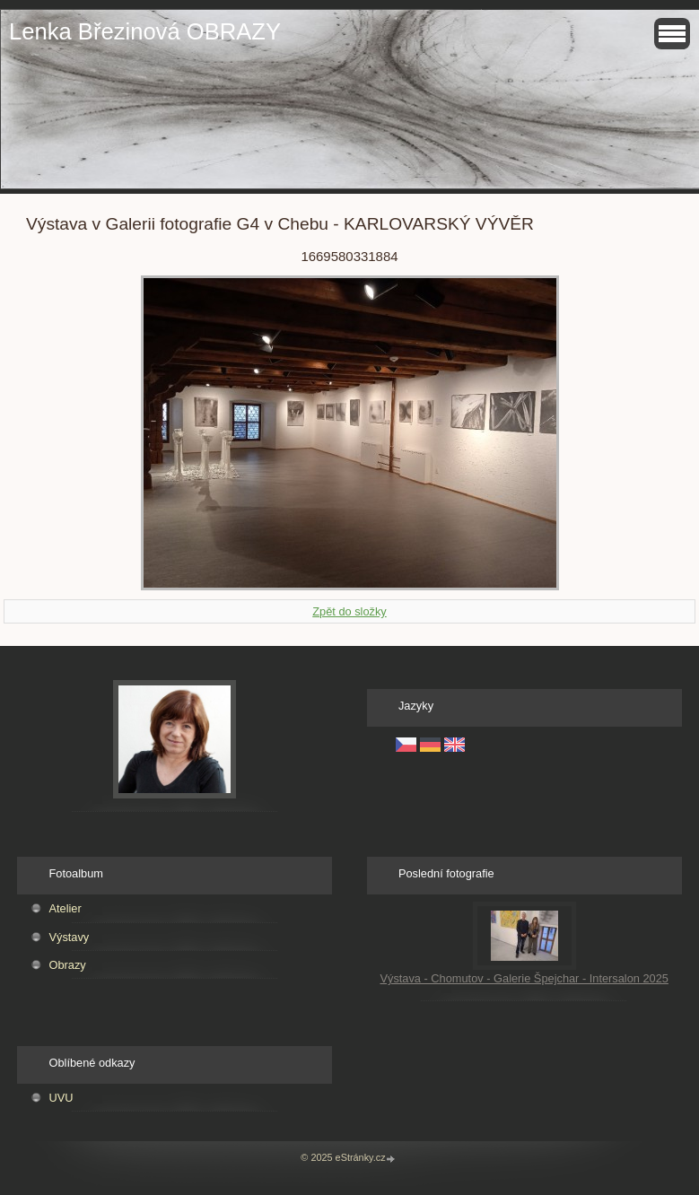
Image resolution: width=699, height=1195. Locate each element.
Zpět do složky (349, 611)
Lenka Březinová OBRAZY (145, 31)
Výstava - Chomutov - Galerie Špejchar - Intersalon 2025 (524, 978)
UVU (60, 1097)
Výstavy (68, 937)
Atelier (64, 908)
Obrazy (66, 965)
